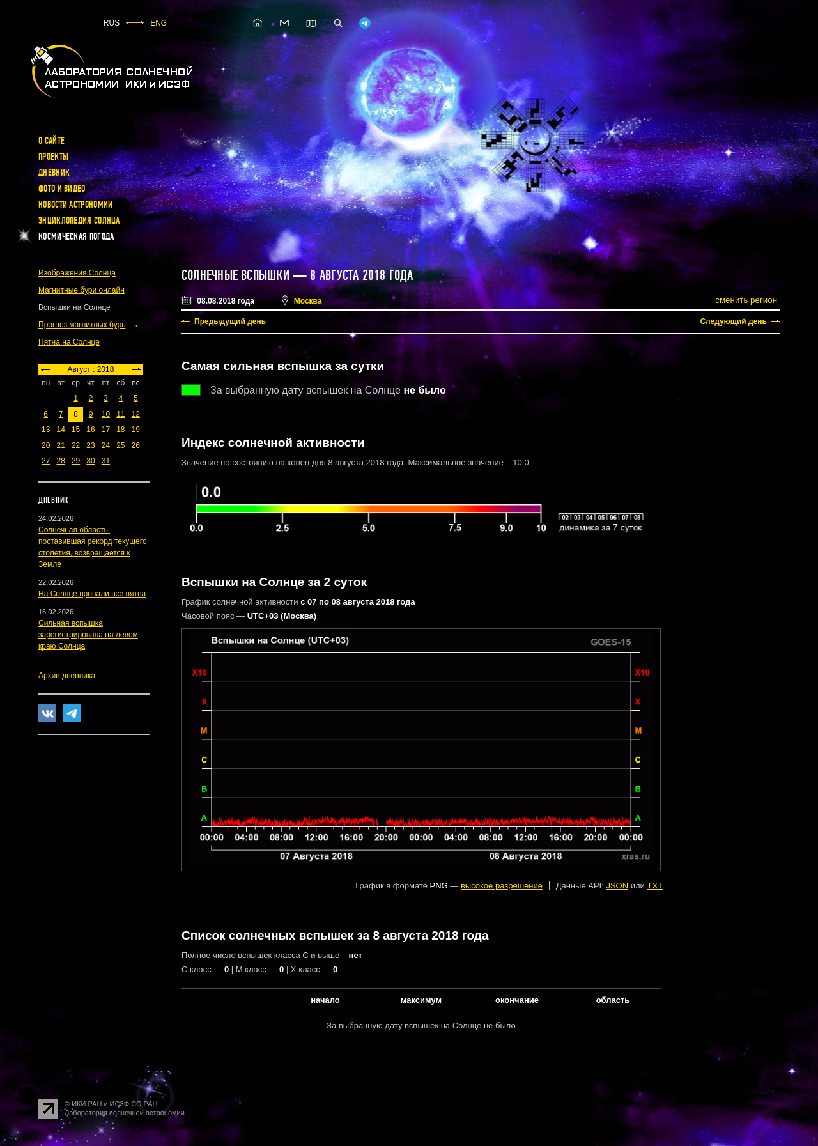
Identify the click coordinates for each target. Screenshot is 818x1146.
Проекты (53, 156)
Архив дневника (66, 675)
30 (90, 460)
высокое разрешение (502, 885)
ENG (158, 23)
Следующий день (733, 321)
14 (60, 429)
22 (76, 445)
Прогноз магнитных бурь (81, 324)
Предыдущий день (230, 321)
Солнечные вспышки (235, 275)
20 (46, 445)
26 (136, 445)
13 (46, 429)
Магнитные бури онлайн (81, 290)
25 (120, 445)
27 (46, 460)
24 (106, 445)
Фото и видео (62, 188)
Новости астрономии (75, 204)
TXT (655, 885)
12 (136, 414)
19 (136, 429)
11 (120, 414)
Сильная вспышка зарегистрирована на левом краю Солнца (88, 635)
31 (106, 460)
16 (90, 429)
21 (60, 445)
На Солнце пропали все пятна (92, 593)
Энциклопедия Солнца (79, 220)
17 (106, 429)
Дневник (54, 172)
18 (120, 429)
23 (90, 445)
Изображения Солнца (77, 272)
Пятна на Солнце (69, 341)
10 (106, 414)
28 (60, 460)
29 (76, 460)
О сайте (51, 140)
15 (76, 429)
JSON (617, 885)
